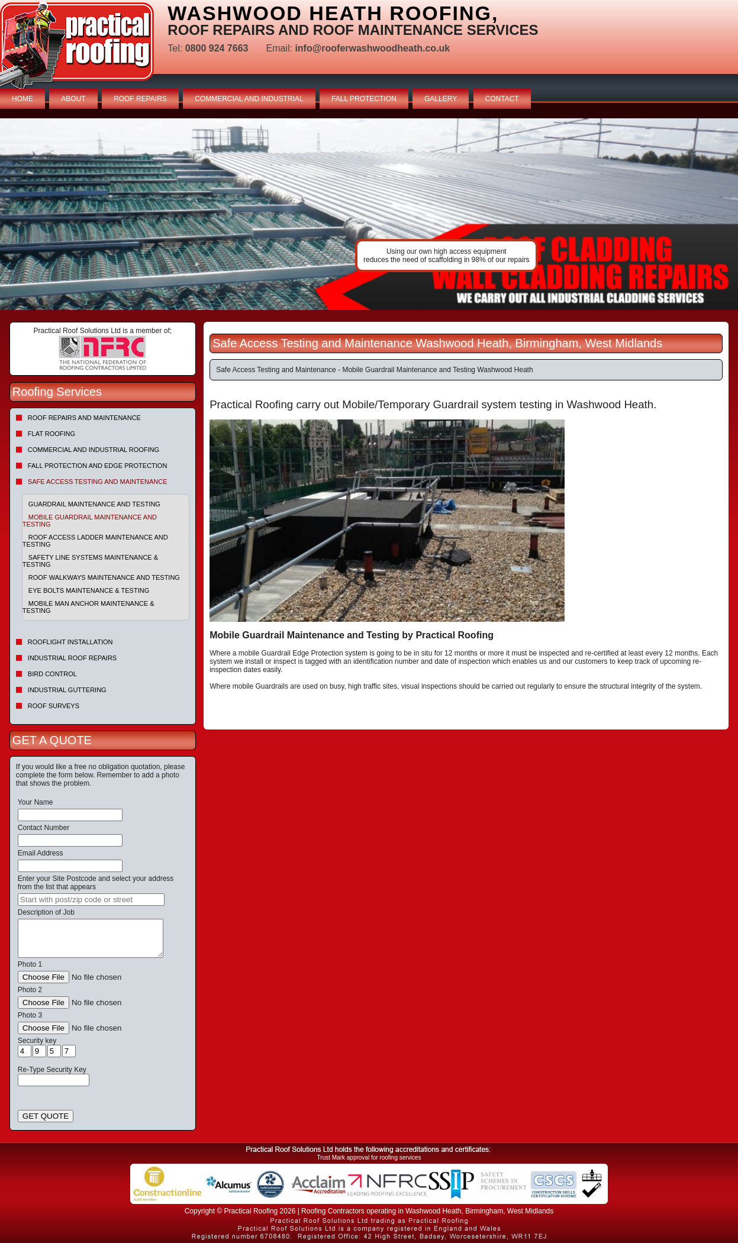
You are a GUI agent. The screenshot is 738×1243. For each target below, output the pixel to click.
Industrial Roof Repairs (72, 657)
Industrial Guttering (67, 689)
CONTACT (502, 99)
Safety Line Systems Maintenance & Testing (90, 561)
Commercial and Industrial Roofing (93, 449)
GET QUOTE (45, 1116)
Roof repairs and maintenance (84, 417)
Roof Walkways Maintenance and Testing (104, 577)
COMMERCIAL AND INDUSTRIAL (249, 99)
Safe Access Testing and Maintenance (97, 481)
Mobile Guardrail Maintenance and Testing (89, 521)
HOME (22, 99)
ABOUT (73, 99)
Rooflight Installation (70, 641)
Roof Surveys (53, 705)
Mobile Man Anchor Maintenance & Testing (88, 607)
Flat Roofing (51, 433)
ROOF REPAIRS (140, 99)
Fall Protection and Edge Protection (97, 465)
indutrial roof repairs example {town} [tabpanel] (369, 214)
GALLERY (440, 99)
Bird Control (52, 673)
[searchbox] (91, 899)
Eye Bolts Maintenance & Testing (88, 590)
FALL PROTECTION (364, 99)
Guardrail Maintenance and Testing (94, 504)
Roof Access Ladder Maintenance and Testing (95, 541)
